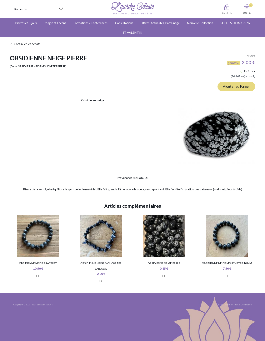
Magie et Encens (55, 23)
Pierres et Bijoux (26, 23)
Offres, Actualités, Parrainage (160, 23)
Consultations (124, 23)
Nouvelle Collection (200, 23)
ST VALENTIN (132, 32)
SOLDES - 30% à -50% (235, 23)
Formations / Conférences (90, 23)
